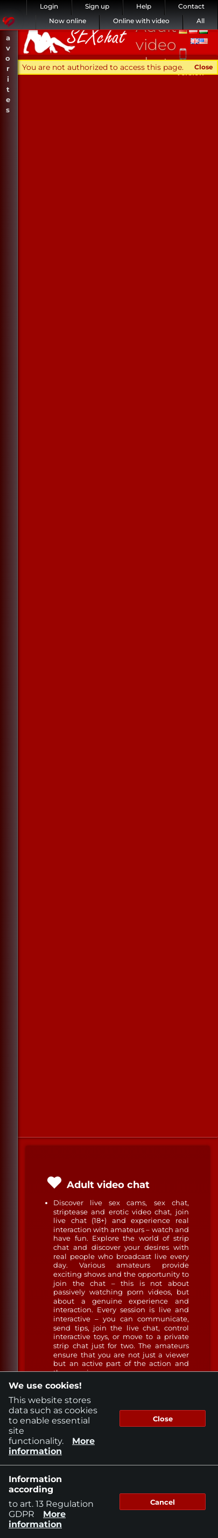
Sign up (97, 6)
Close (203, 67)
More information (52, 1446)
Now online (67, 21)
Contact (191, 6)
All (200, 21)
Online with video (141, 21)
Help (143, 6)
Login (49, 6)
